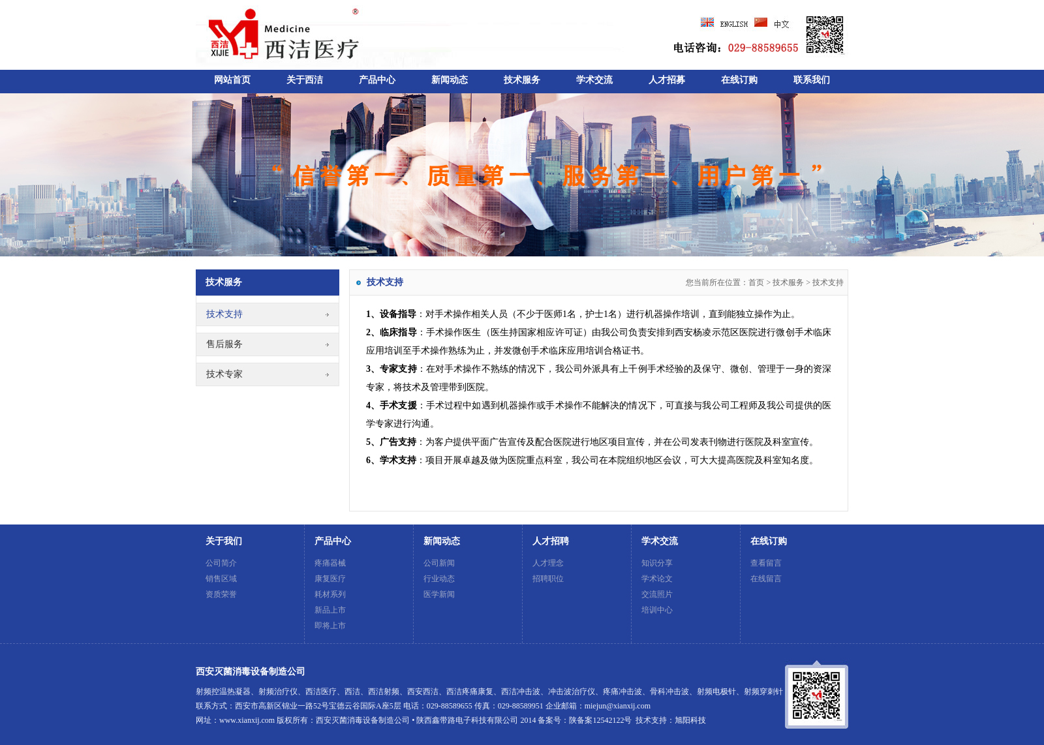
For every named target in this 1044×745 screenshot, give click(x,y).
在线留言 (766, 578)
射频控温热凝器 (223, 691)
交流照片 (657, 594)
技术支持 (224, 314)
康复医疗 (330, 578)
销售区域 (221, 578)
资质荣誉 (221, 594)
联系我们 (811, 80)
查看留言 (766, 563)
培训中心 (657, 610)
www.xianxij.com (247, 720)
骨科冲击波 (669, 691)
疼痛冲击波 (622, 691)
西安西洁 (422, 691)
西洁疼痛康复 (469, 691)
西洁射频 (383, 691)
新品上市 (330, 610)
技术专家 (224, 374)
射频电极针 (716, 691)
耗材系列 (330, 594)
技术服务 (522, 80)
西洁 (352, 691)
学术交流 (594, 80)
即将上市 (330, 625)
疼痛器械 (330, 563)
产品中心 (377, 80)
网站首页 (232, 80)
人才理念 (548, 563)
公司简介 (221, 563)
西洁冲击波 (520, 691)
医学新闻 (439, 594)
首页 (756, 282)
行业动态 (439, 578)
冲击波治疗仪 (571, 691)
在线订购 (739, 80)
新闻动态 (449, 80)
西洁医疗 (321, 691)
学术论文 (657, 578)
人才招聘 (550, 541)
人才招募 (667, 80)
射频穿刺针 (763, 691)
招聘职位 (548, 578)
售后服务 (224, 344)
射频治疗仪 (278, 691)
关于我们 (224, 541)
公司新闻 (439, 563)
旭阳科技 (690, 720)
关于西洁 (304, 80)
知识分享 (657, 563)
